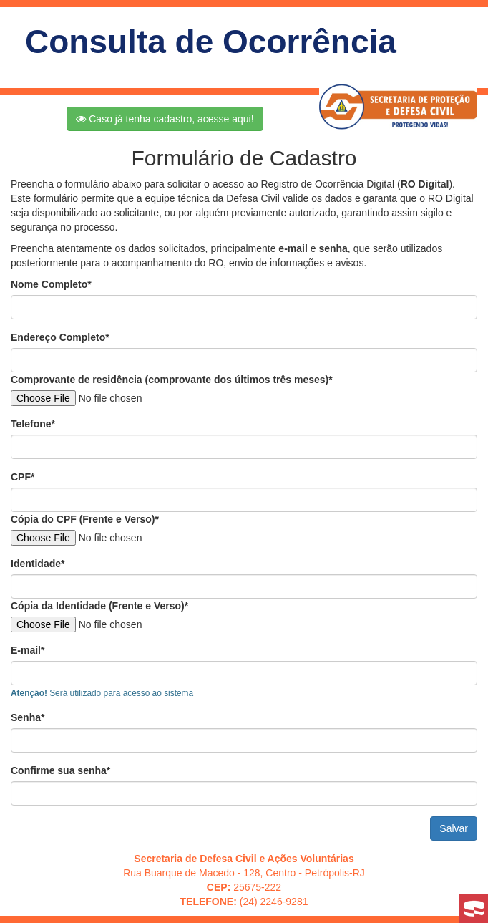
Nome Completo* (51, 284)
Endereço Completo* (60, 337)
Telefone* (33, 424)
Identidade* (37, 563)
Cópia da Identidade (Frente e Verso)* (99, 606)
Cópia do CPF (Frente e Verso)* (85, 519)
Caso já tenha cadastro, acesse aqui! (164, 119)
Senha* (27, 717)
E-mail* (27, 650)
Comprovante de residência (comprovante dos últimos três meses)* (172, 379)
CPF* (22, 477)
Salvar (453, 828)
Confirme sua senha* (60, 770)
